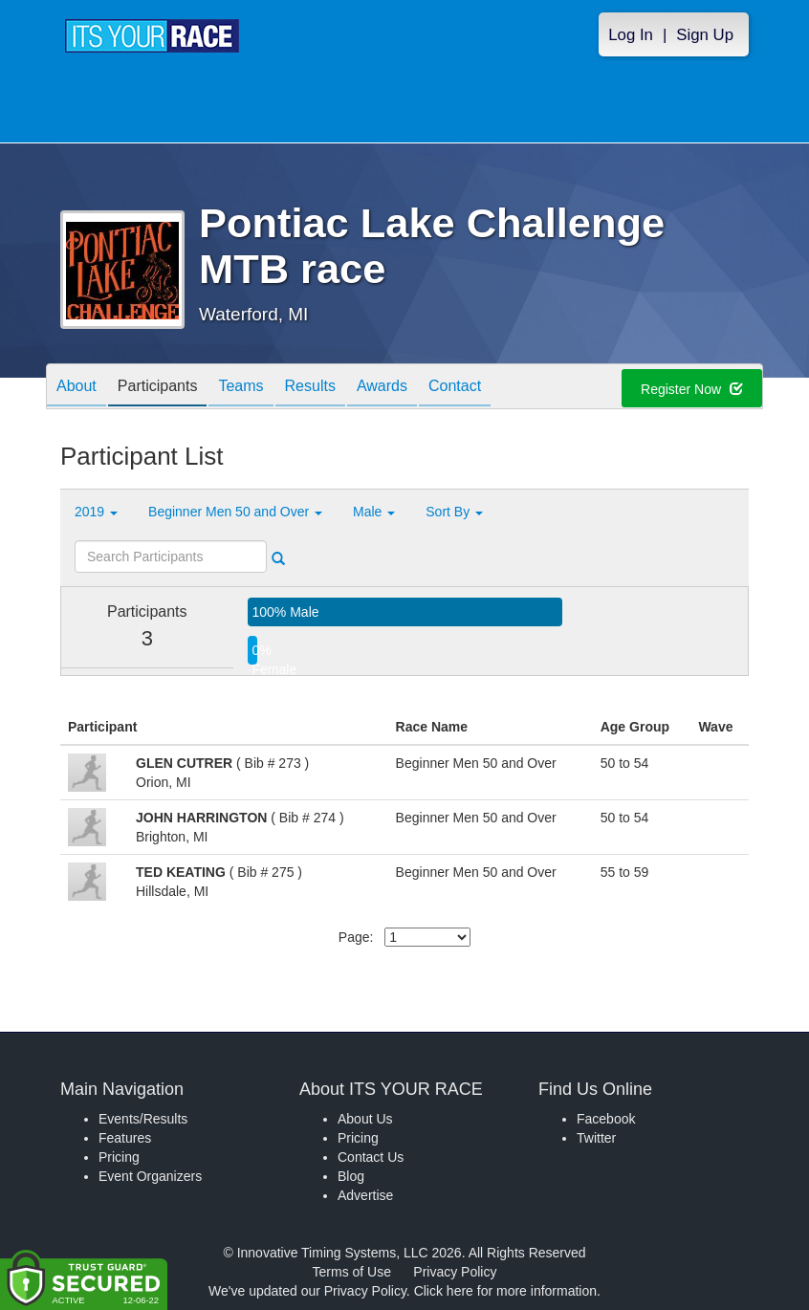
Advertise (365, 1195)
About (76, 388)
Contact (454, 388)
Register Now (692, 389)
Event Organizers (150, 1176)
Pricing (119, 1157)
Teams (240, 388)
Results (310, 388)
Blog (351, 1176)
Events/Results (142, 1118)
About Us (365, 1118)
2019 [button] (96, 511)
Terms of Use (352, 1271)
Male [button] (374, 511)
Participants (158, 388)
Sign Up (704, 35)
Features (124, 1138)
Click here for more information (505, 1291)
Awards (382, 388)
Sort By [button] (454, 511)
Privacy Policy (454, 1271)
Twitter (596, 1138)
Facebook (606, 1118)
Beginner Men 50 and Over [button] (235, 511)
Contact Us (371, 1157)
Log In (630, 35)
